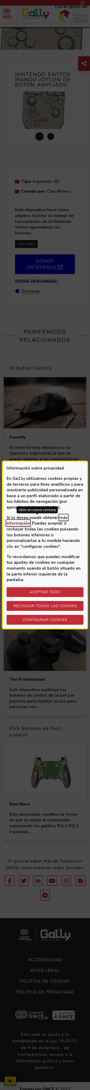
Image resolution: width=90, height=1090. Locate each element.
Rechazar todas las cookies (45, 605)
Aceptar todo (45, 592)
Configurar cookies (53, 619)
